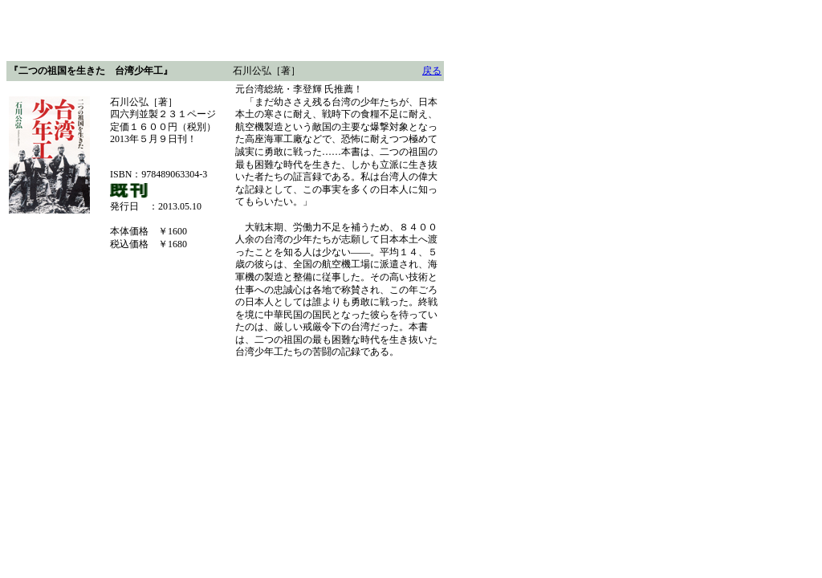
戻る (432, 70)
